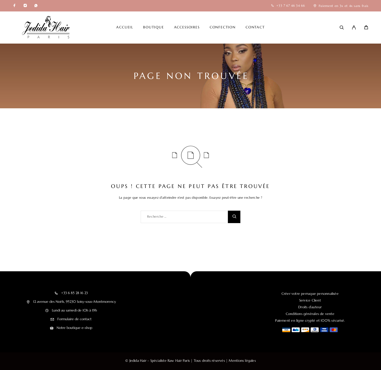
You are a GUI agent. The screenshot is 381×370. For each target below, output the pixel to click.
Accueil (124, 27)
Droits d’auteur (310, 307)
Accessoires (187, 27)
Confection (223, 27)
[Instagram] (25, 5)
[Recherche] (342, 27)
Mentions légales (242, 360)
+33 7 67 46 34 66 (290, 5)
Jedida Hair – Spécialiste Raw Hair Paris (159, 360)
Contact (255, 27)
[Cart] (366, 28)
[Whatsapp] (36, 5)
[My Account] (354, 27)
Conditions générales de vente (310, 313)
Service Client (310, 300)
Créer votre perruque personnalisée (310, 293)
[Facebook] (14, 5)
